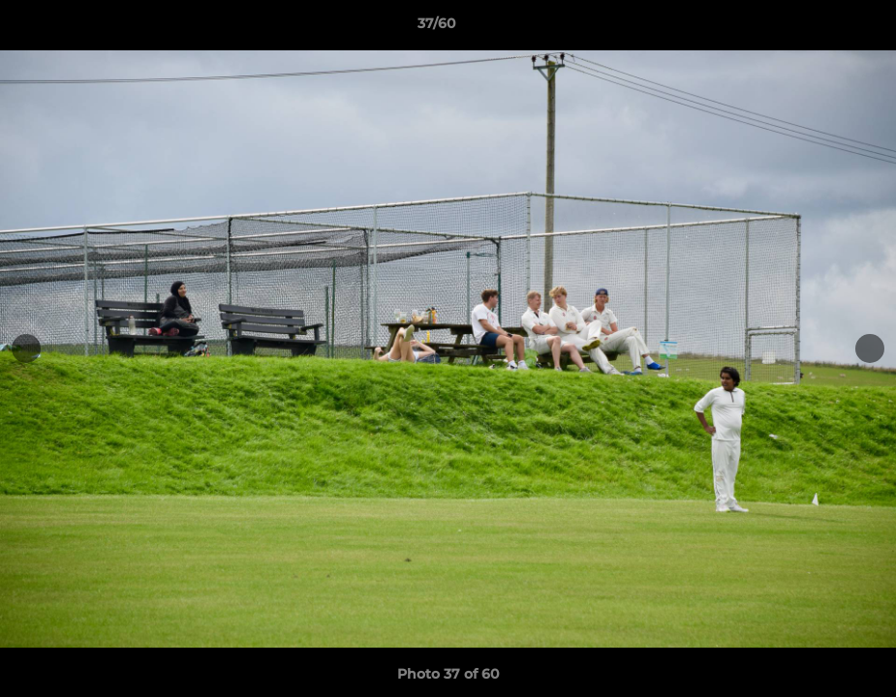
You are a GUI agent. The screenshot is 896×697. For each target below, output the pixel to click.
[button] (814, 28)
